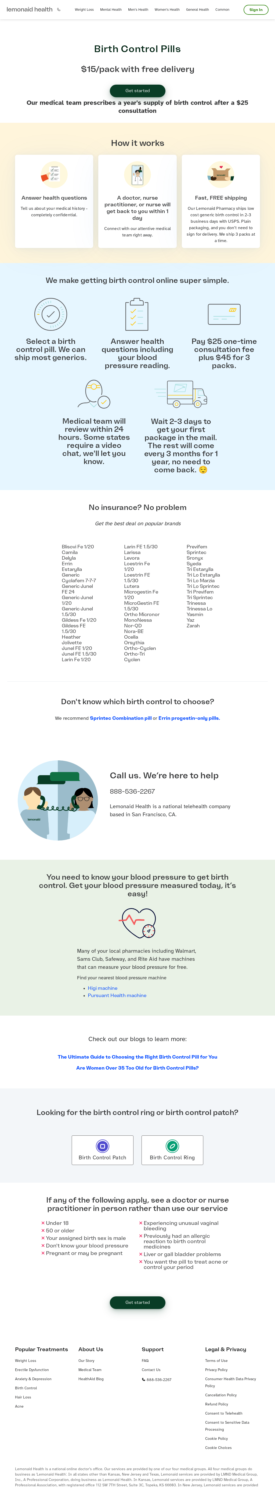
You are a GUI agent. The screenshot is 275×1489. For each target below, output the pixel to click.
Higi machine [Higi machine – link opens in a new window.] (102, 988)
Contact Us (151, 1370)
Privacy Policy (216, 1370)
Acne (19, 1407)
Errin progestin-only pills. (189, 718)
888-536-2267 (156, 1380)
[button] (29, 9)
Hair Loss (23, 1398)
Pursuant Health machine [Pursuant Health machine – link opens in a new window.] (117, 995)
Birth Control (26, 1388)
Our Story (86, 1361)
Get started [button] (137, 90)
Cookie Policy (216, 1439)
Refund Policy (216, 1404)
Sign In (256, 10)
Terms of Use (216, 1361)
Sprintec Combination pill (121, 718)
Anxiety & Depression (33, 1379)
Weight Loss (25, 1361)
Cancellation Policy (221, 1395)
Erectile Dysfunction (32, 1370)
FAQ (145, 1361)
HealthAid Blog (91, 1379)
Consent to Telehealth (224, 1414)
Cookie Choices (218, 1448)
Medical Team (90, 1370)
